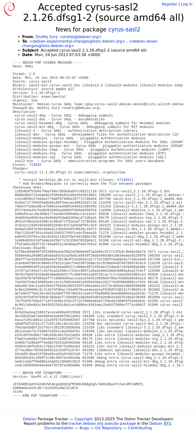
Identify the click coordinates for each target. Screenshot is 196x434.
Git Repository (108, 428)
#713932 (124, 180)
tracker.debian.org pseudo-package (102, 423)
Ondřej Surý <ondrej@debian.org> (68, 37)
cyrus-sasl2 (124, 29)
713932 (35, 165)
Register (169, 4)
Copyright (83, 419)
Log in (186, 4)
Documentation (58, 428)
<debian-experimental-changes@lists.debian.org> (77, 41)
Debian (29, 419)
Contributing (140, 428)
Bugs (84, 428)
